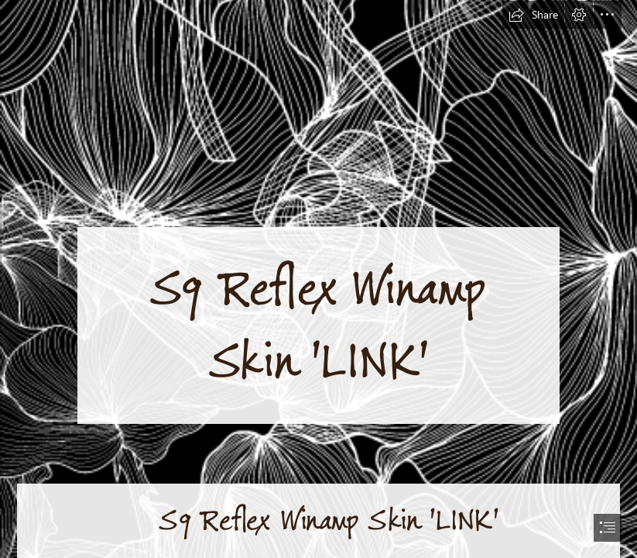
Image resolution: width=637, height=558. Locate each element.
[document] (318, 279)
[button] (533, 15)
